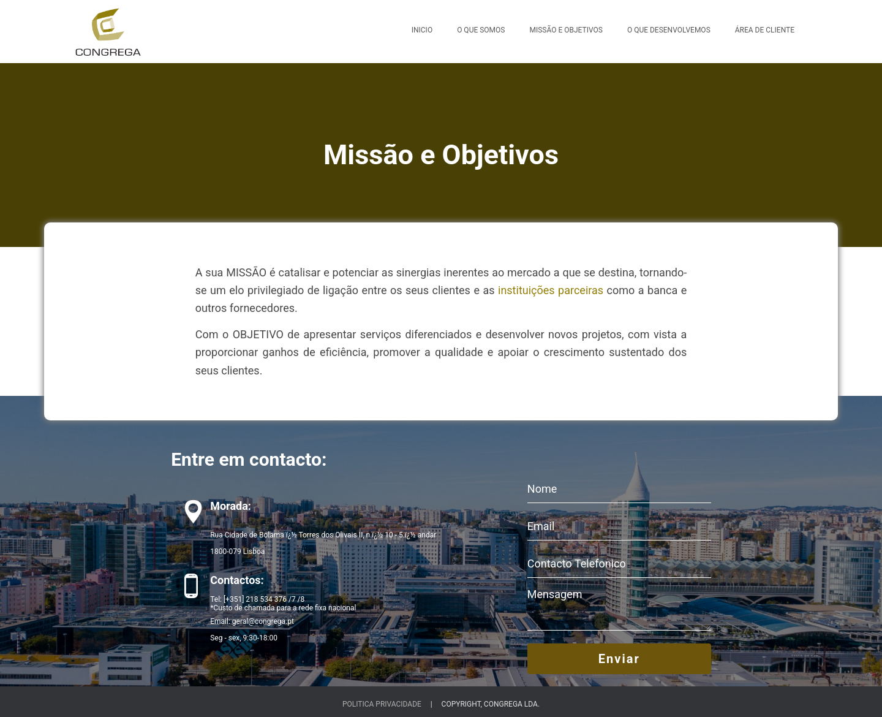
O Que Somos (481, 30)
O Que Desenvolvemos (668, 30)
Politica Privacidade (381, 704)
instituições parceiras (550, 290)
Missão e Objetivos (565, 30)
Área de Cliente (764, 30)
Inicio (422, 30)
